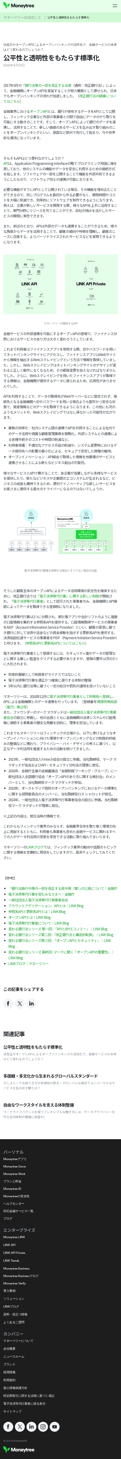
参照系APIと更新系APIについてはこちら (55, 643)
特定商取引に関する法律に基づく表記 (28, 1396)
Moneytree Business (16, 1268)
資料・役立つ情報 (15, 1314)
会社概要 (9, 1349)
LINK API (9, 1245)
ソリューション (13, 1299)
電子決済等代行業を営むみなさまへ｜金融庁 (41, 894)
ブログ (7, 1218)
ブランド (9, 1364)
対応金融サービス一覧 (18, 1211)
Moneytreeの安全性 (16, 1196)
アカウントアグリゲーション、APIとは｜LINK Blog (45, 905)
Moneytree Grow (14, 1166)
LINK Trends (11, 1261)
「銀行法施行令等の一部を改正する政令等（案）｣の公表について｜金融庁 (62, 888)
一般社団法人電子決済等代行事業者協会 (38, 899)
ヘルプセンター (13, 1204)
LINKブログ (35, 847)
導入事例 (9, 1291)
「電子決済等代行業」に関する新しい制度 (67, 596)
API (5, 163)
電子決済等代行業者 (28, 601)
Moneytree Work (14, 1174)
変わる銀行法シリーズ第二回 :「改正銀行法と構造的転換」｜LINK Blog (60, 934)
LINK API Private (14, 1253)
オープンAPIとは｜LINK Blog (29, 917)
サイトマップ (12, 1411)
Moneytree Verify (14, 1283)
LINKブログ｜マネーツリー (28, 963)
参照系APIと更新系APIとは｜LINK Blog (36, 911)
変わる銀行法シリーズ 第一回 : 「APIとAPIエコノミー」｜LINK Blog (57, 928)
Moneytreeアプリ (14, 1159)
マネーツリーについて (18, 1341)
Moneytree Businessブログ (20, 1276)
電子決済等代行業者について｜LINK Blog (38, 923)
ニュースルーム (13, 1356)
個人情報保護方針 (15, 1388)
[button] (115, 6)
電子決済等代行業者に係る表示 (24, 1403)
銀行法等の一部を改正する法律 (48, 85)
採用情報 (9, 1372)
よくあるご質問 (13, 1322)
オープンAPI (39, 111)
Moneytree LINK (14, 1237)
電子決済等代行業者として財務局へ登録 (79, 696)
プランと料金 (12, 1181)
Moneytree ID (12, 1189)
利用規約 (9, 1380)
